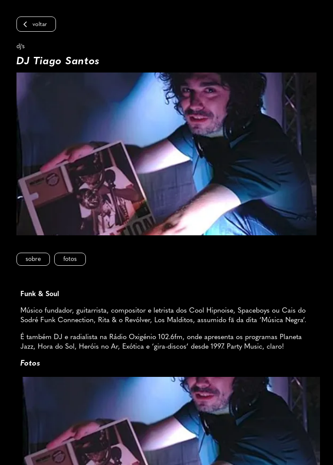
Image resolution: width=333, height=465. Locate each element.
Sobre (33, 259)
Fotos (70, 259)
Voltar (40, 24)
